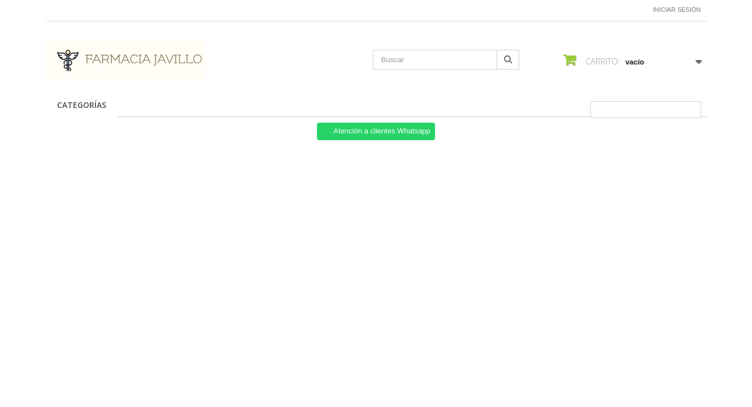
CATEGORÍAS (81, 104)
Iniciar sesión (677, 9)
